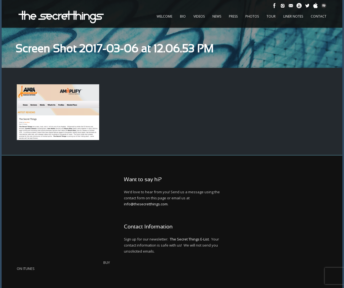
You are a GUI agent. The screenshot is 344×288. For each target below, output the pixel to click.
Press (233, 16)
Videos (199, 16)
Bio (183, 16)
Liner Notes (293, 16)
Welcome (164, 16)
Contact (318, 16)
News (216, 16)
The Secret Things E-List (189, 239)
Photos (252, 16)
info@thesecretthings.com (146, 204)
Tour (271, 16)
